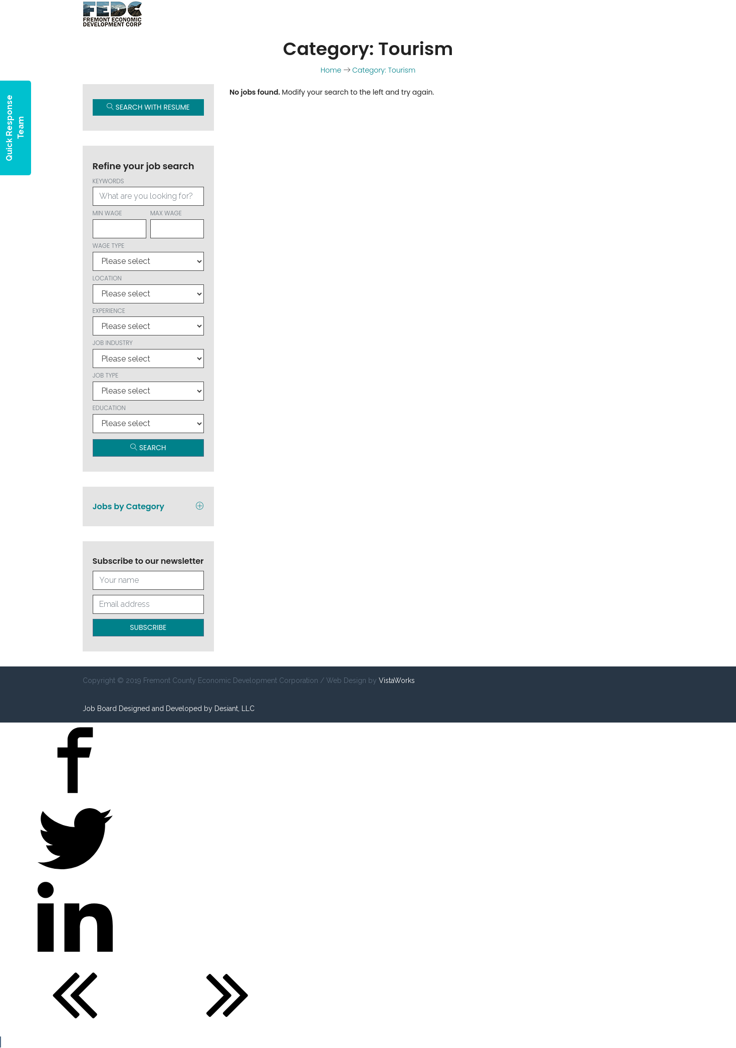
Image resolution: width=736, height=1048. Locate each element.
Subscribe (148, 627)
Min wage (119, 223)
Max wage (177, 223)
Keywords (148, 191)
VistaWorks (397, 680)
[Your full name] (148, 580)
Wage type (148, 256)
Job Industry (148, 353)
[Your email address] (148, 604)
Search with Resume (148, 107)
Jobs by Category (148, 506)
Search (148, 448)
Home (331, 70)
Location (148, 288)
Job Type (148, 386)
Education (148, 418)
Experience (148, 321)
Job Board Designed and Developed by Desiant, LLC (169, 709)
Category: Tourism (383, 70)
